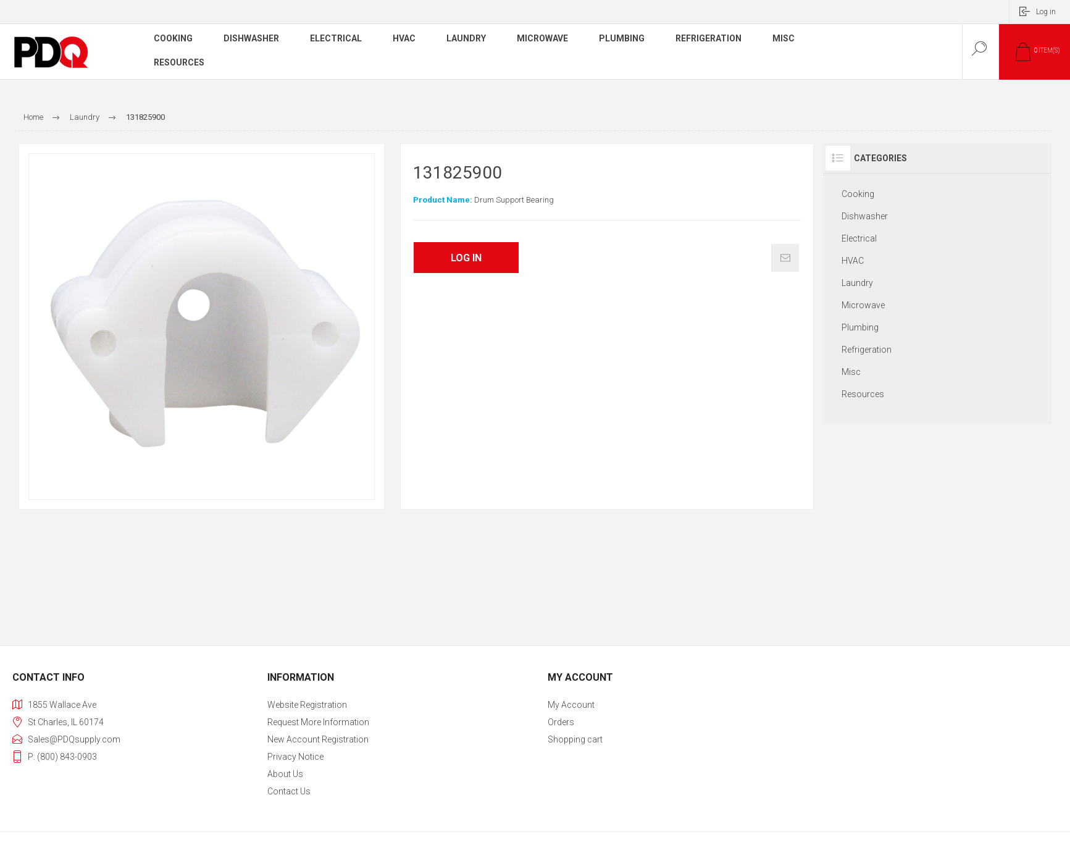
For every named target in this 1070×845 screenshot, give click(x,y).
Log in (1046, 11)
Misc (851, 372)
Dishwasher (865, 216)
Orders (561, 722)
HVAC (853, 261)
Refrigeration (867, 350)
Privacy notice (295, 757)
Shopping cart (575, 739)
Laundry (857, 283)
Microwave (863, 305)
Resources (863, 394)
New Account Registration (318, 739)
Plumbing (860, 327)
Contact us (289, 791)
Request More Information (318, 722)
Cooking (858, 194)
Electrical (859, 238)
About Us (285, 774)
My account (571, 705)
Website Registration (307, 705)
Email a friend (785, 258)
